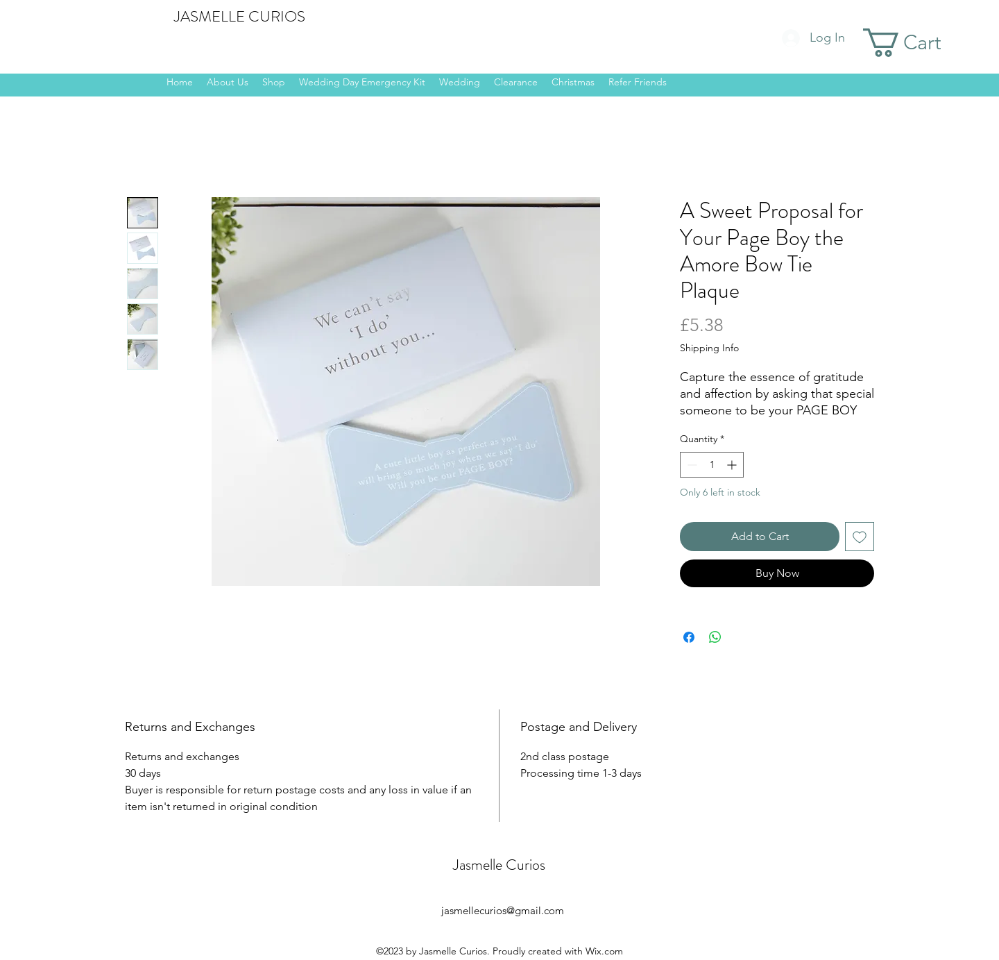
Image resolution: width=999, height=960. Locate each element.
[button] (920, 42)
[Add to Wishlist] (859, 536)
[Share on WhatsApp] (715, 637)
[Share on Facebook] (689, 637)
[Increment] (733, 465)
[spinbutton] (711, 465)
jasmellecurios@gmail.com (502, 910)
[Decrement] (690, 465)
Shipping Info (709, 348)
